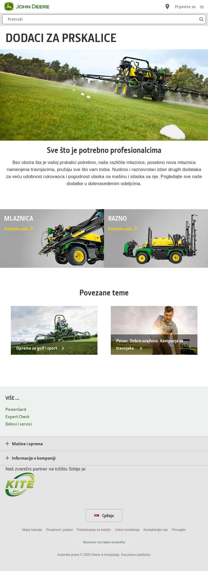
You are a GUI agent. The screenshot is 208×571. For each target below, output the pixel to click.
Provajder (179, 530)
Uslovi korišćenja (127, 530)
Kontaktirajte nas (156, 530)
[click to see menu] (202, 6)
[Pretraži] (104, 19)
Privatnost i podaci (59, 530)
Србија (104, 515)
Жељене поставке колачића (104, 542)
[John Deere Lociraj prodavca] (167, 6)
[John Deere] (30, 6)
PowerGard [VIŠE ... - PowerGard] (15, 409)
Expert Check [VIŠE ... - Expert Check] (17, 416)
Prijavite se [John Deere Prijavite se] (185, 6)
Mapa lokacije (32, 530)
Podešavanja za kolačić (94, 530)
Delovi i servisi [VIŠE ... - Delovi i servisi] (18, 424)
